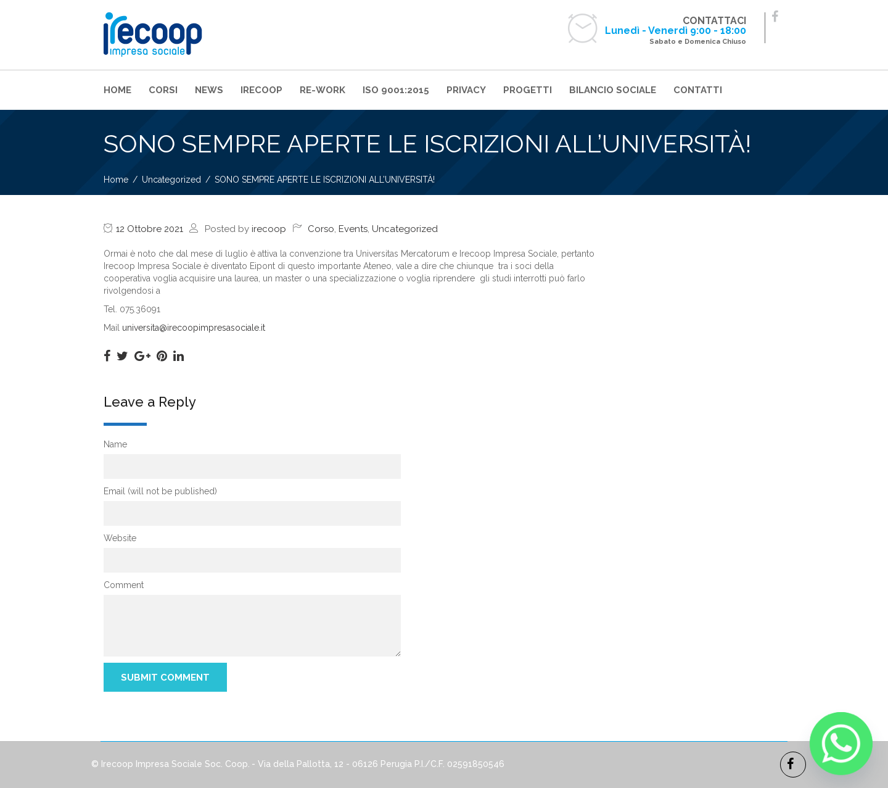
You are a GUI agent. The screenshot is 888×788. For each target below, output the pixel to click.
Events (353, 228)
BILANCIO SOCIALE (612, 90)
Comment (124, 585)
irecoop (269, 228)
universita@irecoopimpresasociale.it (193, 328)
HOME (117, 90)
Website (120, 538)
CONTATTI (697, 90)
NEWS (209, 90)
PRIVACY (466, 90)
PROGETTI (527, 90)
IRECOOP (261, 90)
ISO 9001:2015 (396, 90)
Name (115, 444)
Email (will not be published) (160, 491)
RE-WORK (322, 90)
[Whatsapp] (841, 744)
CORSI (163, 90)
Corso (321, 228)
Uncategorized (405, 228)
